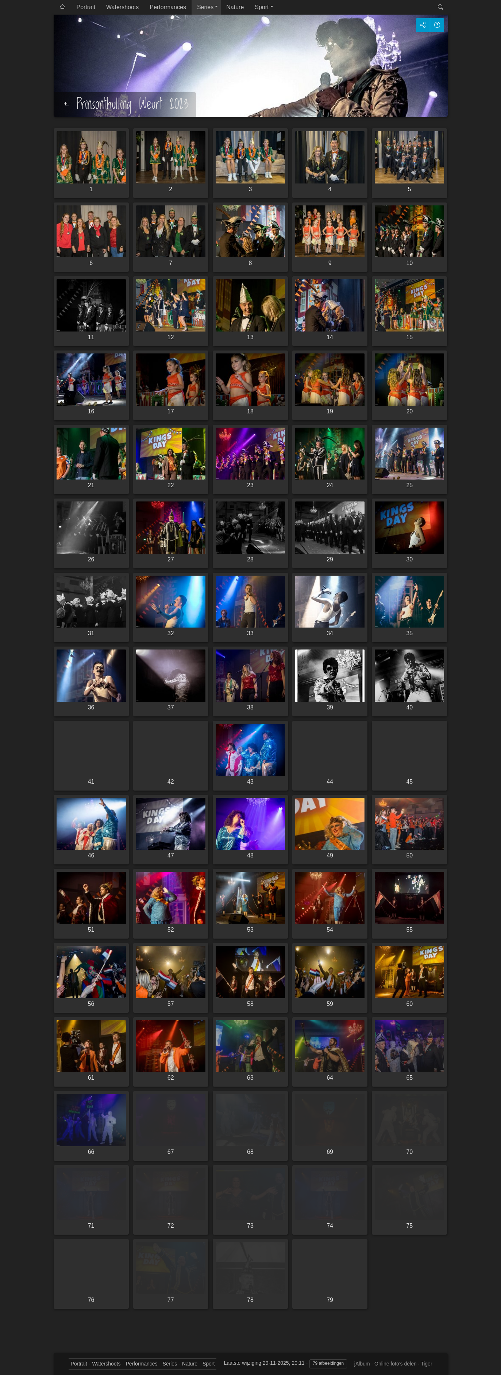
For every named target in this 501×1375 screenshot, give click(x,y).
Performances (168, 7)
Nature (235, 7)
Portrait (86, 7)
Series (205, 7)
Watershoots (122, 7)
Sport (262, 7)
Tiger (426, 1364)
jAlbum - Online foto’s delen (385, 1364)
